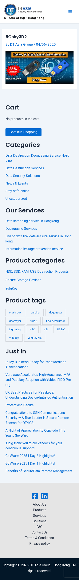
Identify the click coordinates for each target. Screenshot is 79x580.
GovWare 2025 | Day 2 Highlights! (30, 456)
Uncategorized (16, 199)
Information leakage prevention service (34, 249)
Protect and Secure (19, 405)
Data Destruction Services (24, 168)
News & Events (16, 183)
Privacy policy (39, 544)
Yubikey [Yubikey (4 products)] (14, 337)
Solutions (40, 521)
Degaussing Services (21, 229)
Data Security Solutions (22, 176)
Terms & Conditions (39, 538)
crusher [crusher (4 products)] (35, 312)
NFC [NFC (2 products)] (32, 329)
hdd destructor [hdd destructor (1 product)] (55, 321)
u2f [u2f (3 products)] (46, 329)
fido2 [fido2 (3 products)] (33, 321)
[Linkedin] (44, 496)
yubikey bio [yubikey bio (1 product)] (35, 337)
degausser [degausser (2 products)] (55, 312)
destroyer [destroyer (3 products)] (15, 321)
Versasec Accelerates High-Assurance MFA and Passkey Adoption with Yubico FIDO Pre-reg (38, 380)
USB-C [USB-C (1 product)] (61, 329)
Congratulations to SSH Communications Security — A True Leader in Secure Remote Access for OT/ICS (37, 418)
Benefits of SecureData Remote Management (38, 471)
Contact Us (40, 532)
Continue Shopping (23, 132)
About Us (39, 504)
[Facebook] (34, 496)
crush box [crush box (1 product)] (15, 312)
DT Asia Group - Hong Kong (24, 18)
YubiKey (11, 288)
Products (39, 510)
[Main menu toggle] (70, 11)
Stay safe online (17, 191)
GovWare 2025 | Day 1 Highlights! (30, 463)
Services (39, 516)
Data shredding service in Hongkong (32, 221)
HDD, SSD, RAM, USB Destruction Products (37, 271)
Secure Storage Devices (23, 280)
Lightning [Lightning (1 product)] (15, 329)
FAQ (39, 527)
